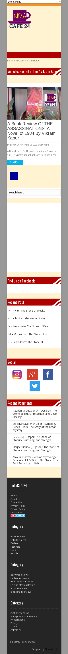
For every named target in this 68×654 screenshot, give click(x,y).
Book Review (18, 536)
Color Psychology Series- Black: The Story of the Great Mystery (34, 427)
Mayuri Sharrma (22, 457)
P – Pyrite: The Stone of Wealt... (26, 310)
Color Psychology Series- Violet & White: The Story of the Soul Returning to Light (36, 460)
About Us (15, 499)
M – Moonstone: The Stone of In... (28, 334)
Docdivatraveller (22, 423)
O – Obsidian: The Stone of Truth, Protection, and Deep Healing (35, 414)
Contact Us (16, 502)
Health (14, 553)
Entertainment (18, 540)
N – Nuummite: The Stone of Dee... (29, 326)
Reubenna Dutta (22, 410)
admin (13, 145)
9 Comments (43, 145)
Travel (14, 626)
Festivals (15, 546)
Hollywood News (20, 578)
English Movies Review (23, 585)
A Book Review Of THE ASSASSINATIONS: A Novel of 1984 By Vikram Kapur (31, 130)
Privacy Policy (18, 505)
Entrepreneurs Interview (24, 616)
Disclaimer (16, 512)
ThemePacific (52, 649)
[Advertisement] (34, 237)
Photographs (18, 619)
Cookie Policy (18, 509)
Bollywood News (20, 574)
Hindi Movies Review (22, 581)
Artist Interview (19, 588)
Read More (15, 162)
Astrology (16, 630)
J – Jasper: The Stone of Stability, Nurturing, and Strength (32, 438)
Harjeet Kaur (20, 447)
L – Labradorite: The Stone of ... (26, 342)
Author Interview (20, 613)
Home (14, 495)
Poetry (14, 623)
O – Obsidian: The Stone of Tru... (27, 318)
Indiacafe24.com (15, 60)
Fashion (15, 543)
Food (13, 550)
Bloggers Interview (21, 591)
